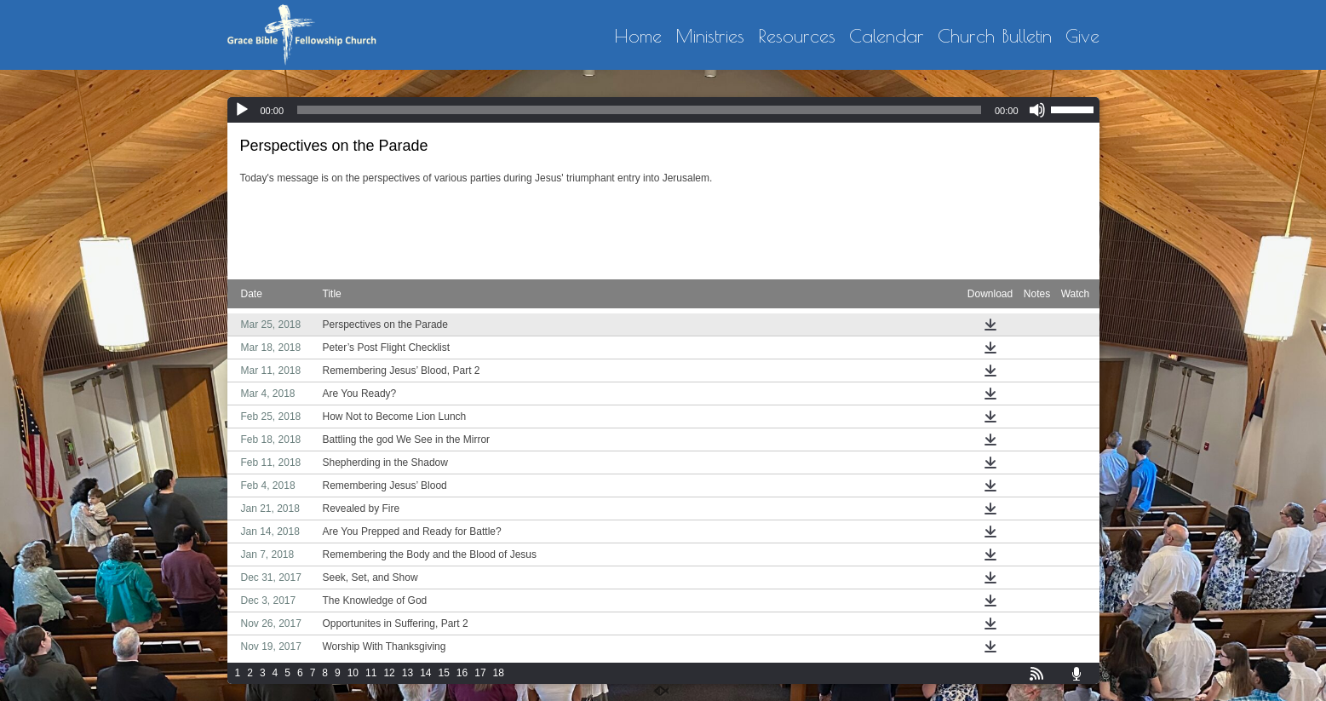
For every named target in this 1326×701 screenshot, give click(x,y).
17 (479, 673)
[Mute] (1037, 109)
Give (1082, 36)
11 (370, 673)
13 (407, 673)
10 (353, 673)
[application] (663, 110)
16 (462, 673)
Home (638, 36)
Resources (796, 36)
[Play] (241, 109)
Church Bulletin (995, 36)
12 (388, 673)
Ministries (709, 36)
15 (443, 673)
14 (425, 673)
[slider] (639, 110)
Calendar (886, 36)
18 (498, 673)
